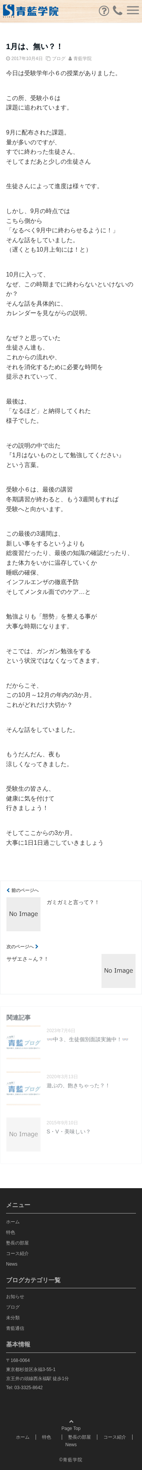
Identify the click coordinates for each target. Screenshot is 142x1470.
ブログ (59, 58)
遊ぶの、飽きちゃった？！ (78, 1085)
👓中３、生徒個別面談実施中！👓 (87, 1039)
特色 (13, 1232)
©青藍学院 (71, 1459)
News (11, 1264)
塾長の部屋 (17, 1243)
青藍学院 (82, 58)
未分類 (13, 1317)
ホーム (13, 1221)
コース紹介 (17, 1253)
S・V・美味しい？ (69, 1131)
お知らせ (15, 1296)
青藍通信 (15, 1328)
